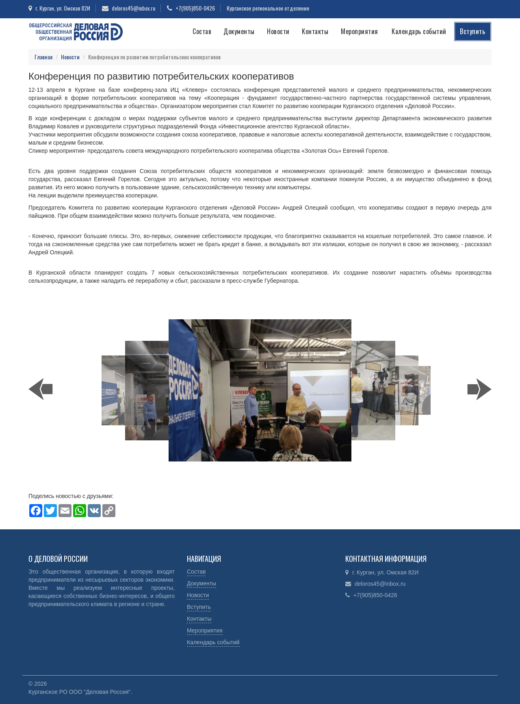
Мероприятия (359, 31)
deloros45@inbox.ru (133, 8)
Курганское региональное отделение (268, 8)
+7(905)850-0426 (195, 8)
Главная (43, 56)
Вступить (472, 31)
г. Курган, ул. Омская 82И (62, 8)
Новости (278, 31)
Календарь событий (419, 31)
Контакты (315, 31)
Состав (202, 31)
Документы (239, 31)
